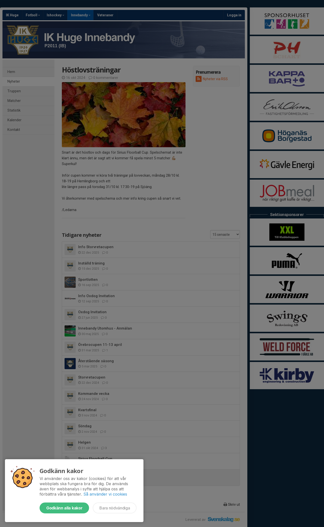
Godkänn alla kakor (64, 507)
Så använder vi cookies (105, 494)
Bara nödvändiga (114, 507)
